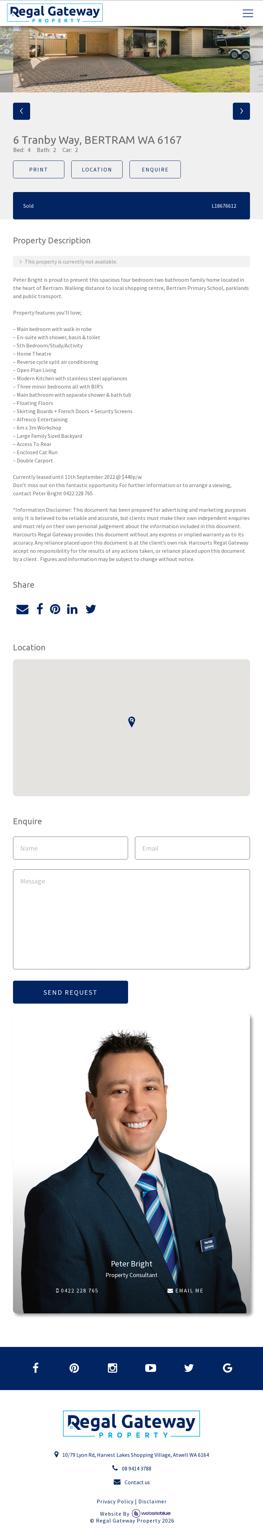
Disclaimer (152, 1501)
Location (97, 169)
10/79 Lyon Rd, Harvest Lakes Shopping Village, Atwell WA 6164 (131, 1454)
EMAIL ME (185, 1290)
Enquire (155, 169)
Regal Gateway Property (135, 1520)
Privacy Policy (115, 1501)
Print (38, 169)
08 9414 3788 (131, 1468)
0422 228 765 (77, 1290)
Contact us (131, 1482)
